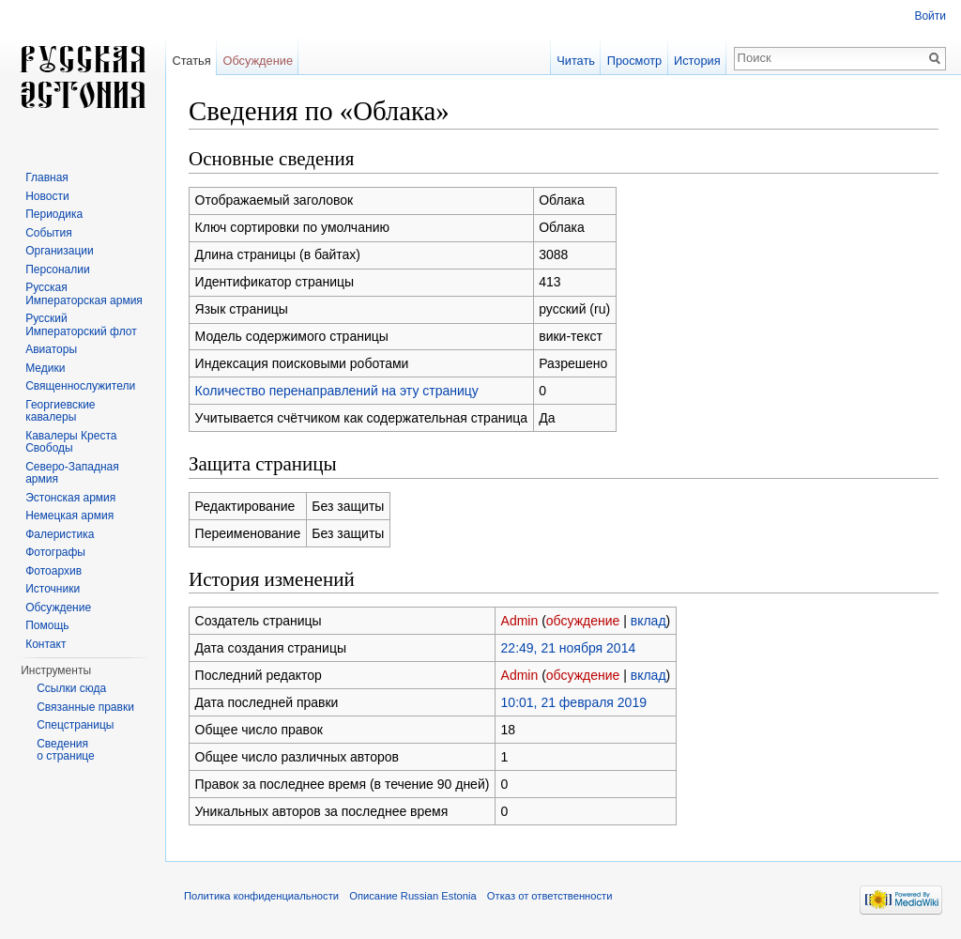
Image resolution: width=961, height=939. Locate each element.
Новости (47, 196)
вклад (648, 620)
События (48, 232)
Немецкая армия (69, 515)
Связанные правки (85, 707)
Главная (47, 177)
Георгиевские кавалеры (60, 411)
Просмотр (634, 61)
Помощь (47, 625)
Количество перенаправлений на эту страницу (337, 390)
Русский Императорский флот (80, 325)
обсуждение (582, 620)
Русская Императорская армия (84, 294)
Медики (45, 368)
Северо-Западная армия (72, 473)
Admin (520, 620)
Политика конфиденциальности (261, 895)
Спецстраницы (75, 724)
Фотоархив (53, 570)
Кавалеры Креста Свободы (70, 442)
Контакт (45, 644)
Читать (576, 61)
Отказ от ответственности (550, 895)
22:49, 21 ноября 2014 (568, 647)
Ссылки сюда (71, 688)
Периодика (54, 214)
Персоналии (57, 269)
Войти (930, 16)
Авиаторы (51, 349)
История (697, 61)
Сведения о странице (66, 750)
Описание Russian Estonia (412, 895)
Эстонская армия (70, 497)
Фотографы (55, 552)
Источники (52, 588)
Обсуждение (257, 61)
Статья (191, 61)
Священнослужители (80, 386)
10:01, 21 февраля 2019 (574, 702)
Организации (59, 250)
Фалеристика (59, 534)
